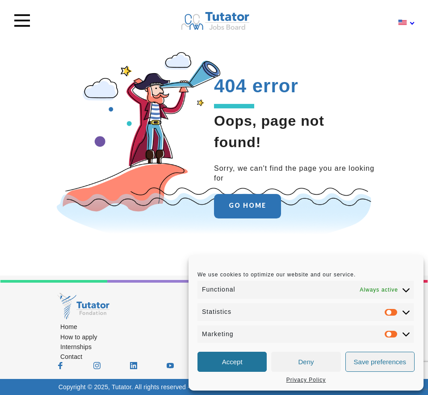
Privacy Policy (306, 380)
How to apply (78, 337)
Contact (71, 356)
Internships (76, 346)
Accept (232, 362)
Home (68, 326)
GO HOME (247, 206)
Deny (306, 362)
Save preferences (380, 362)
